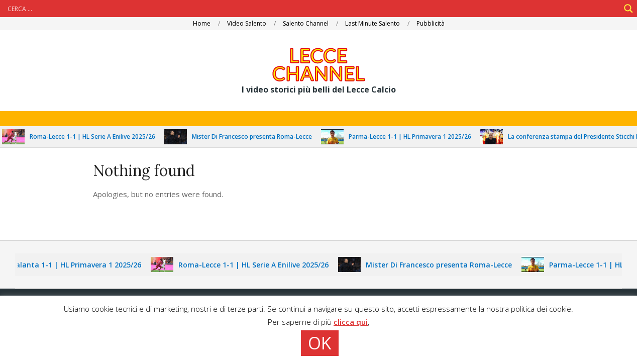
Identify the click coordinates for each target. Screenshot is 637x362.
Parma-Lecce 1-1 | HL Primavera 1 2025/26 (414, 136)
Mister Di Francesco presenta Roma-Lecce (256, 136)
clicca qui (351, 322)
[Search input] (312, 8)
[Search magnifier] (628, 8)
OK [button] (320, 342)
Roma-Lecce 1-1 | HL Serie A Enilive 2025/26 (97, 136)
